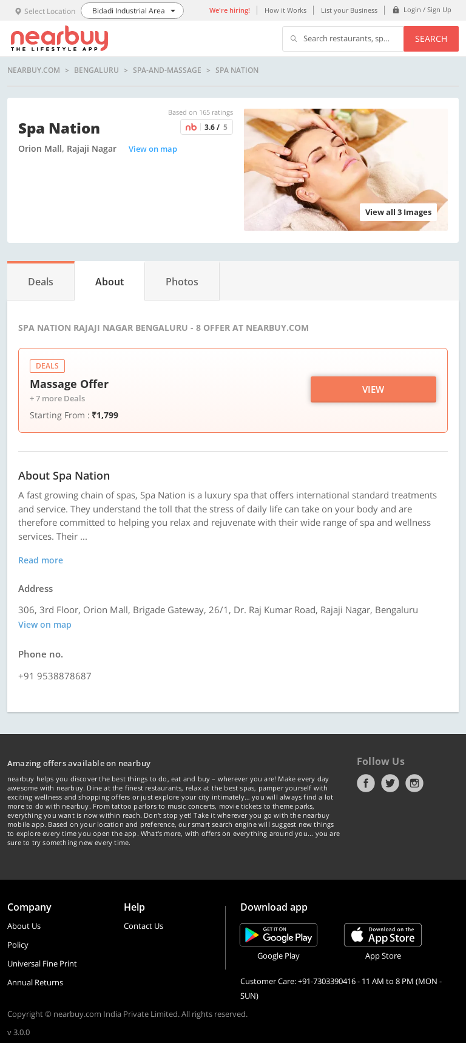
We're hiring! (229, 10)
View (373, 389)
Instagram (414, 783)
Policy (18, 944)
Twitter (390, 783)
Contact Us (143, 925)
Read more (40, 560)
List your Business (349, 10)
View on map (153, 148)
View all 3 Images (398, 211)
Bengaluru (96, 70)
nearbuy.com (33, 70)
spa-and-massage (167, 70)
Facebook (366, 783)
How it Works (285, 10)
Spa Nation (236, 70)
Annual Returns (35, 982)
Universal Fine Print (42, 963)
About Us (24, 925)
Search (431, 38)
